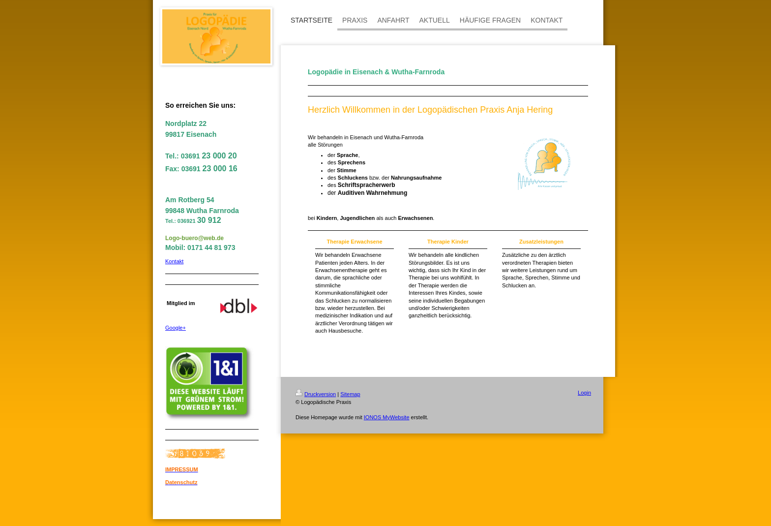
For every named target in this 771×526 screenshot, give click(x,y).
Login (584, 393)
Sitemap (350, 394)
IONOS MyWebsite (387, 417)
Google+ (175, 328)
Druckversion (316, 394)
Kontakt (174, 261)
